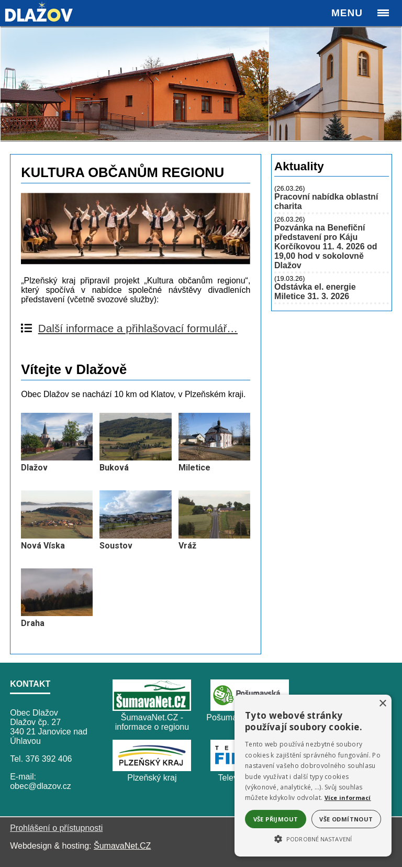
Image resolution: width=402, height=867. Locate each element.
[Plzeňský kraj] (152, 768)
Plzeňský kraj (151, 777)
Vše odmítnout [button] (346, 819)
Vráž (187, 546)
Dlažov (34, 468)
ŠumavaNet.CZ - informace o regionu (152, 722)
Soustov (115, 546)
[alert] (313, 776)
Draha (32, 623)
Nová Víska (43, 546)
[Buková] (135, 457)
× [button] (382, 704)
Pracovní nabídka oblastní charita (326, 201)
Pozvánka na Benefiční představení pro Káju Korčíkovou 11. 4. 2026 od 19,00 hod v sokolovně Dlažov (325, 246)
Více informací (348, 798)
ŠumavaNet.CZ (122, 845)
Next (387, 83)
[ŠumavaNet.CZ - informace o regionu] (152, 708)
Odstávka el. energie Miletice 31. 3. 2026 (315, 291)
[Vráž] (214, 535)
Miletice (194, 468)
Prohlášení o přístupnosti (56, 828)
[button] (313, 838)
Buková (114, 468)
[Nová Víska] (57, 535)
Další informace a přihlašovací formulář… (138, 328)
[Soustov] (135, 535)
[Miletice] (214, 457)
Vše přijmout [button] (275, 819)
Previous (14, 83)
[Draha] (57, 613)
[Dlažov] (57, 457)
